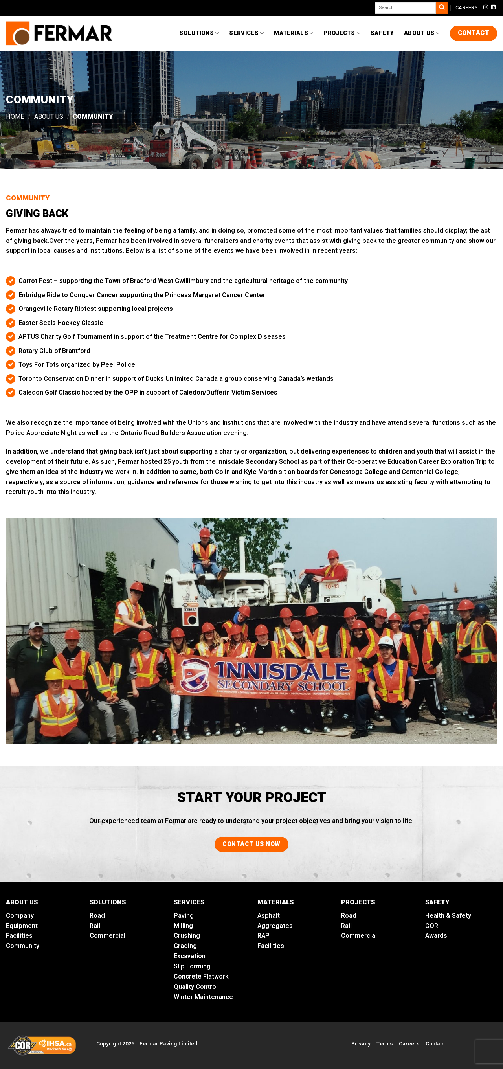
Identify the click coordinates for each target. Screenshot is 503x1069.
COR (431, 926)
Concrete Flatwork (201, 976)
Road (97, 915)
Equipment (22, 926)
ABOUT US (22, 902)
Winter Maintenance (203, 997)
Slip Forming (192, 966)
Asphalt (268, 915)
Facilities (19, 935)
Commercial (107, 935)
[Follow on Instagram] (485, 7)
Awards (436, 935)
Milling (183, 926)
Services (246, 33)
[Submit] (442, 8)
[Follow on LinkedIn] (493, 7)
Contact (435, 1044)
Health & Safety (448, 915)
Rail (95, 926)
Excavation (190, 956)
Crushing (187, 935)
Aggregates (275, 926)
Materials (293, 33)
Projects (341, 33)
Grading (185, 946)
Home (15, 116)
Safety (382, 33)
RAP (263, 935)
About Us (422, 33)
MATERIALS (275, 902)
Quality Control (196, 987)
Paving (184, 915)
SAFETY (437, 902)
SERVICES (189, 902)
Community (22, 946)
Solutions (199, 33)
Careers (409, 1044)
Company (20, 915)
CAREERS (466, 7)
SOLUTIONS (108, 902)
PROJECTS (358, 902)
